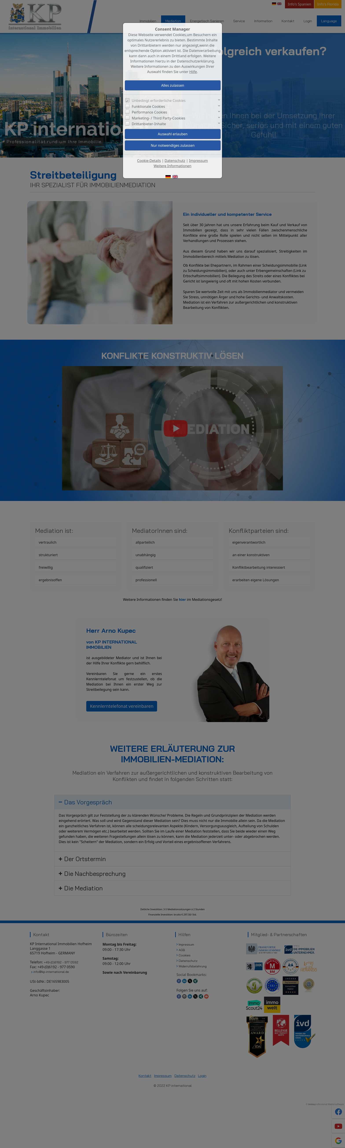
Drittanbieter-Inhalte (149, 123)
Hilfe (193, 71)
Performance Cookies (149, 112)
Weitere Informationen (172, 165)
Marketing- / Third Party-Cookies (158, 118)
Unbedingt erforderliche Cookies (159, 100)
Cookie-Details (149, 160)
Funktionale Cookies (148, 106)
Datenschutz (175, 160)
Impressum (198, 160)
